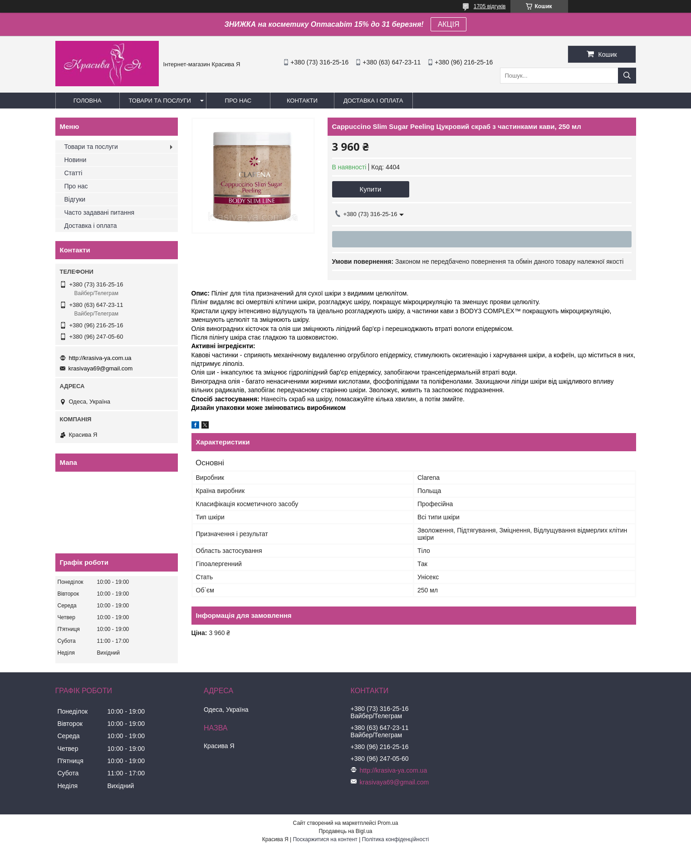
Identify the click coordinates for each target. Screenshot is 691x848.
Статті (73, 173)
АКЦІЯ (449, 24)
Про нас (238, 100)
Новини (75, 159)
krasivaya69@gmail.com (101, 368)
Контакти (302, 100)
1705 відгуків (490, 6)
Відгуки (75, 199)
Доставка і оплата (373, 100)
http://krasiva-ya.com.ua (100, 358)
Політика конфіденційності (395, 839)
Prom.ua (387, 823)
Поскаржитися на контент (325, 839)
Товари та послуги (160, 100)
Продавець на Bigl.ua (345, 831)
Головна (88, 100)
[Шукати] (627, 76)
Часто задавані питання (99, 212)
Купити (371, 189)
